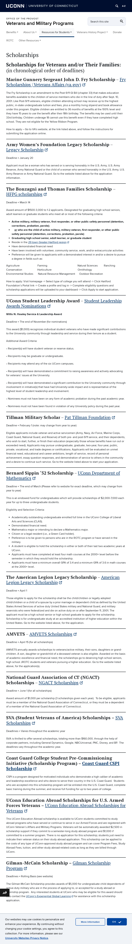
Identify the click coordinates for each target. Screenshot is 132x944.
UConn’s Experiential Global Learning (49, 896)
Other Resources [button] (29, 40)
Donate (117, 32)
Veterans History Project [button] (91, 32)
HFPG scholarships (26, 194)
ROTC (10, 40)
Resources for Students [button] (56, 32)
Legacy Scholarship (27, 149)
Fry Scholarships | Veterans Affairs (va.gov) (66, 82)
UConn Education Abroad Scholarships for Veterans (66, 808)
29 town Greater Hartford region (48, 242)
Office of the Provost (22, 18)
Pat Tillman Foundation (90, 417)
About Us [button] (29, 32)
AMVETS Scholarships (53, 634)
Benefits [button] (11, 32)
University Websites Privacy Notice (26, 938)
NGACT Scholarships (61, 682)
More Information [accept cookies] (90, 921)
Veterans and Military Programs (40, 23)
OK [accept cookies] (117, 922)
